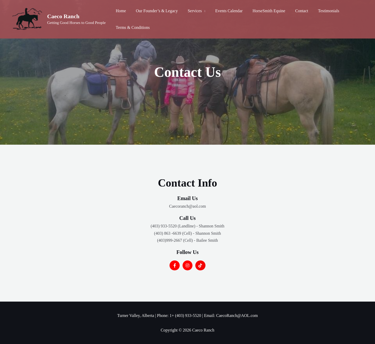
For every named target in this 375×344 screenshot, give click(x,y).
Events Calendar (223, 11)
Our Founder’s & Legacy (155, 11)
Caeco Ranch (63, 16)
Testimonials (318, 11)
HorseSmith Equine (262, 11)
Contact (292, 11)
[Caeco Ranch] (27, 19)
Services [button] (191, 11)
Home (120, 11)
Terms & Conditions (132, 27)
